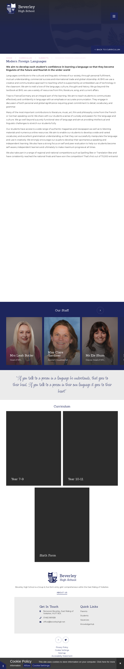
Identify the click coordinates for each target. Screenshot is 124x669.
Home (9, 58)
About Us (62, 592)
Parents (83, 611)
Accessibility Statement (62, 656)
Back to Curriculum (107, 49)
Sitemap (62, 653)
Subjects (43, 58)
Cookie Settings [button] (62, 650)
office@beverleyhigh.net (54, 622)
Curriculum (25, 58)
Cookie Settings (41, 665)
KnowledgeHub (87, 624)
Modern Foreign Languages (70, 58)
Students (84, 615)
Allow (27, 665)
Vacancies (84, 620)
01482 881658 (49, 618)
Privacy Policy (62, 647)
